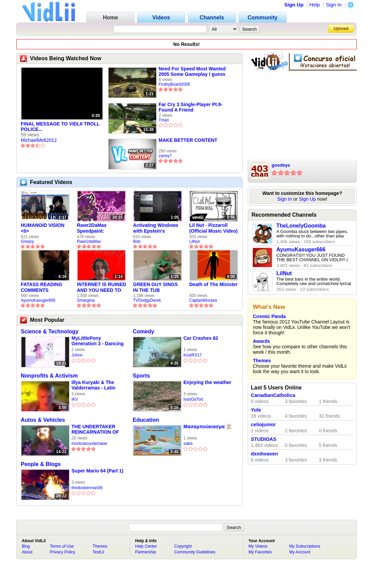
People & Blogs (41, 464)
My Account (299, 552)
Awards (261, 341)
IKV (74, 399)
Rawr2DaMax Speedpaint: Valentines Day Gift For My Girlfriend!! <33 (98, 228)
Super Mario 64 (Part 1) (97, 470)
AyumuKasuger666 (38, 300)
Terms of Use (62, 546)
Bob (136, 241)
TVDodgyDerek (147, 300)
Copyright (183, 546)
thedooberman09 (86, 487)
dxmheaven (264, 453)
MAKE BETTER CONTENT (188, 140)
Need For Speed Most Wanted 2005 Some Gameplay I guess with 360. (192, 71)
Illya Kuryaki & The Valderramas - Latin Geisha (93, 385)
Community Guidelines (194, 552)
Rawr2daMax (89, 241)
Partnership (145, 552)
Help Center (146, 546)
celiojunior (263, 424)
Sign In (334, 4)
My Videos (257, 546)
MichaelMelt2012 (39, 140)
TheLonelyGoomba (301, 226)
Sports (141, 376)
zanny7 (165, 155)
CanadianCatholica (273, 395)
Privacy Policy (62, 552)
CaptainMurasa (203, 300)
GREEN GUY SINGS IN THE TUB (155, 287)
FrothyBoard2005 (174, 84)
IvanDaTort (193, 399)
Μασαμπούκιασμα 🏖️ (207, 426)
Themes (262, 360)
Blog (26, 546)
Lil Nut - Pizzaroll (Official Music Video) (213, 228)
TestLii (98, 552)
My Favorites (260, 552)
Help (314, 4)
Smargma (86, 300)
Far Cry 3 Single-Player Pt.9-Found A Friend (191, 107)
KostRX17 (192, 355)
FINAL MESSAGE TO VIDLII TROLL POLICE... (60, 126)
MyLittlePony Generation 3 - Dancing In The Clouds (97, 341)
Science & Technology (50, 331)
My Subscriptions (304, 546)
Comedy (143, 331)
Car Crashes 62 (200, 338)
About (27, 552)
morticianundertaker (89, 443)
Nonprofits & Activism (49, 376)
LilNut (194, 241)
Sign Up (294, 4)
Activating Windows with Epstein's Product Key (155, 228)
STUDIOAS (263, 439)
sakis (188, 443)
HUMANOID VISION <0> (42, 228)
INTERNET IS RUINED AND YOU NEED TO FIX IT (101, 287)
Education (146, 420)
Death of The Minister (213, 284)
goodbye (281, 165)
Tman (164, 120)
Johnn (77, 355)
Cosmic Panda (269, 316)
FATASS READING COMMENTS (41, 287)
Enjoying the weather (207, 382)
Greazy (27, 241)
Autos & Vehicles (43, 420)
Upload (341, 28)
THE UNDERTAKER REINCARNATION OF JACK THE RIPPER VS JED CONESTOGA (96, 429)
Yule (256, 410)
